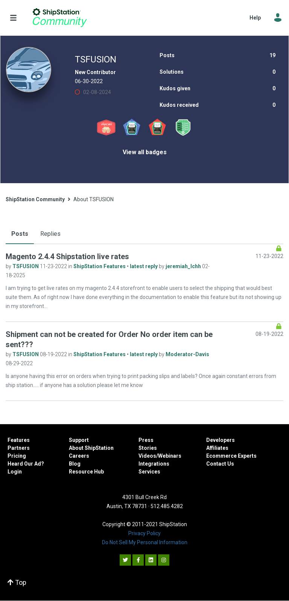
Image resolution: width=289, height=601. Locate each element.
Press (146, 440)
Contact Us (220, 464)
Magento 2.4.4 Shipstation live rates (67, 256)
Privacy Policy (144, 533)
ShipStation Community (60, 17)
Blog (75, 464)
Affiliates (217, 448)
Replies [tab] (50, 233)
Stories (147, 448)
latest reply (144, 266)
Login (15, 472)
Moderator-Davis (187, 354)
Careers (79, 456)
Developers (220, 440)
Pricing (17, 456)
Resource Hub (86, 472)
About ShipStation (91, 448)
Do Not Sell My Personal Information (144, 542)
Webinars (169, 456)
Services (149, 472)
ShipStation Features (100, 266)
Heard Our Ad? (26, 464)
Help (255, 18)
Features (19, 440)
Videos (147, 456)
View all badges (145, 152)
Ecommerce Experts (231, 456)
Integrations (153, 464)
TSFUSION (26, 266)
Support (79, 440)
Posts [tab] (19, 233)
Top (17, 582)
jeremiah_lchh (184, 266)
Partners (19, 448)
